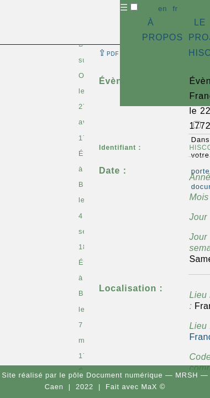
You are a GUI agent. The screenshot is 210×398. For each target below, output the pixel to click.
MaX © (153, 387)
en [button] (162, 8)
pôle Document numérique (116, 375)
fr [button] (175, 8)
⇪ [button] (108, 52)
